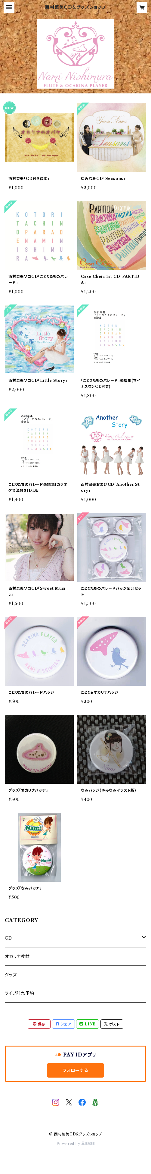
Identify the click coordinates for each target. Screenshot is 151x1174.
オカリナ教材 (17, 956)
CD (8, 938)
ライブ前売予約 (19, 993)
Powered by (76, 1143)
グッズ (11, 975)
